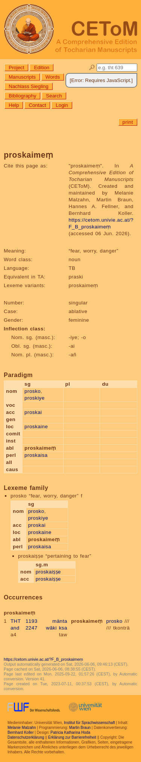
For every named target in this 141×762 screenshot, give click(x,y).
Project (16, 67)
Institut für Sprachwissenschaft (89, 723)
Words (52, 77)
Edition (41, 67)
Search (54, 96)
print (128, 122)
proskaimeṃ (87, 621)
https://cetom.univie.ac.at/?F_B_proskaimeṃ (43, 659)
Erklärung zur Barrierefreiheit (72, 737)
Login (62, 105)
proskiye (34, 398)
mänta (59, 621)
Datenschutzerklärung (26, 737)
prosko (32, 391)
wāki (51, 628)
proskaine (36, 426)
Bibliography (22, 96)
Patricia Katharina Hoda (70, 732)
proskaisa (36, 455)
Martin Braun (80, 727)
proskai (33, 412)
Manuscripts (22, 77)
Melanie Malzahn (22, 727)
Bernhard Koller (20, 732)
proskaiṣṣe (48, 572)
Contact (37, 105)
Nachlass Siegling (29, 86)
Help (14, 105)
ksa (63, 628)
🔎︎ (92, 67)
